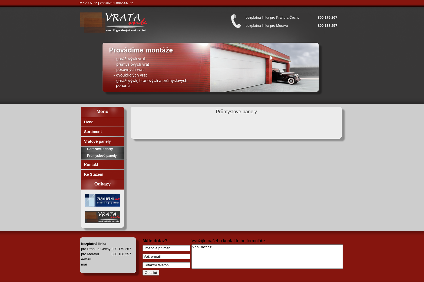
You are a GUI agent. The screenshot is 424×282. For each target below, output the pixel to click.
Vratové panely (97, 141)
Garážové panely (100, 149)
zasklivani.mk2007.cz (116, 3)
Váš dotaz (267, 256)
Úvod (89, 122)
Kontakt (91, 164)
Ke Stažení (93, 174)
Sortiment (93, 132)
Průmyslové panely (102, 156)
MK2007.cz (88, 3)
